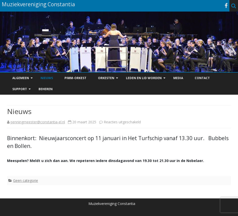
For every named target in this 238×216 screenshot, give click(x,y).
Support (19, 89)
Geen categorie (25, 180)
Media (178, 78)
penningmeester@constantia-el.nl (38, 122)
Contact (202, 78)
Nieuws (47, 78)
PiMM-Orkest (75, 78)
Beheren (46, 89)
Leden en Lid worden (144, 78)
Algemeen (20, 78)
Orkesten (106, 78)
